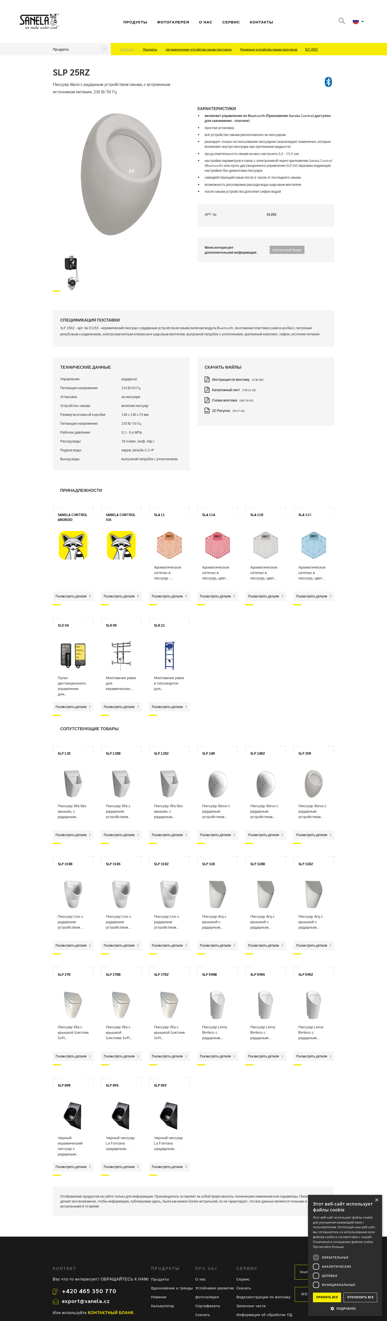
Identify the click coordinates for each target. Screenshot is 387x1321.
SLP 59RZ (305, 974)
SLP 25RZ (311, 49)
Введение (127, 49)
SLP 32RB (257, 864)
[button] (345, 1308)
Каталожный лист (226, 389)
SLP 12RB (113, 753)
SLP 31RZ (161, 864)
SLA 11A (208, 514)
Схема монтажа (224, 400)
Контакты (261, 21)
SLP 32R (208, 864)
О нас (206, 21)
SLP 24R (208, 753)
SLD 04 (63, 625)
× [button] (376, 1200)
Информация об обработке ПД (264, 1314)
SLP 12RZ (161, 753)
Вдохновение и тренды (172, 1288)
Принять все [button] (327, 1297)
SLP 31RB (65, 864)
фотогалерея (173, 21)
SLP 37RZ (161, 974)
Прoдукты (135, 21)
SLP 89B (64, 1085)
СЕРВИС (231, 21)
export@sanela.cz (86, 1300)
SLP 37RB (113, 974)
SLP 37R (64, 974)
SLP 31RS (113, 864)
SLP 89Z (160, 1085)
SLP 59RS (257, 974)
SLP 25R (304, 753)
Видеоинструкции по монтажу (263, 1297)
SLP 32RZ (305, 864)
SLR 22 (159, 625)
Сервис (243, 1279)
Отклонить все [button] (360, 1297)
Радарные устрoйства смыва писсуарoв (268, 49)
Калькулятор (162, 1305)
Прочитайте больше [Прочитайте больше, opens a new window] (328, 1247)
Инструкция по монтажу (231, 379)
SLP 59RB (209, 974)
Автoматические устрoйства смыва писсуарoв (199, 49)
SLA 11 (159, 514)
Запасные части (251, 1305)
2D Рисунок (221, 410)
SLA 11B (256, 514)
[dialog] (345, 1255)
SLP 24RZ (257, 753)
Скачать (202, 1314)
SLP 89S (112, 1085)
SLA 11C (304, 514)
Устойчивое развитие (214, 1288)
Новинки (158, 1297)
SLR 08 (111, 625)
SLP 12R (64, 753)
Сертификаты (207, 1305)
